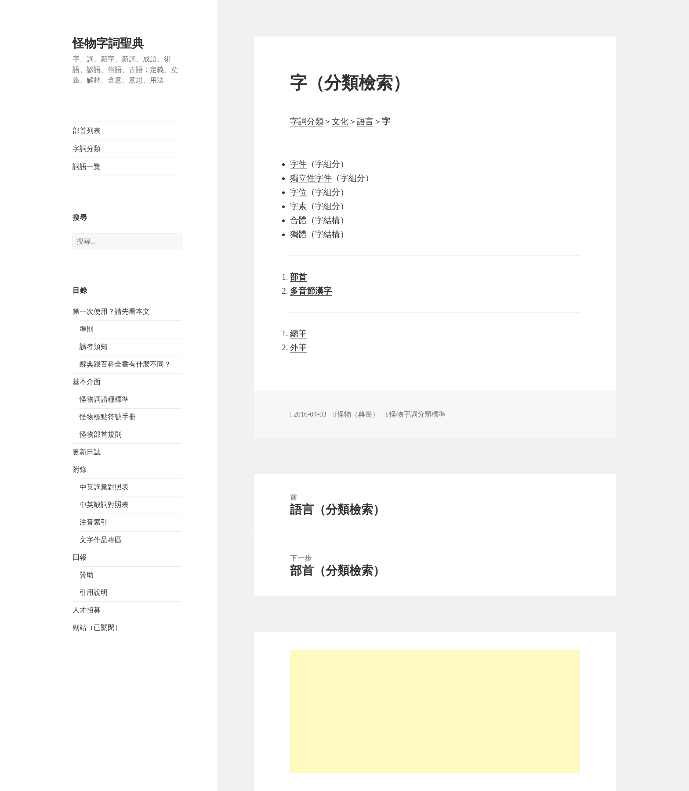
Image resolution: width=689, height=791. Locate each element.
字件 (298, 164)
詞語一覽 (87, 166)
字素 (298, 206)
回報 (80, 557)
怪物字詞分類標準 (417, 414)
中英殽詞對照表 (104, 504)
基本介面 (87, 381)
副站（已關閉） (97, 627)
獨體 (298, 234)
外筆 (298, 347)
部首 (298, 276)
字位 (298, 192)
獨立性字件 (311, 178)
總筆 (298, 333)
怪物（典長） (358, 414)
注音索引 (94, 522)
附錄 (80, 469)
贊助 (87, 575)
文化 (340, 121)
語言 (365, 121)
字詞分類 (87, 148)
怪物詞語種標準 (104, 399)
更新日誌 (87, 452)
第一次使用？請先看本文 (111, 311)
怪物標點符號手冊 (108, 417)
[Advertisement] (435, 711)
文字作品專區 (101, 539)
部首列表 (87, 130)
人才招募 (87, 610)
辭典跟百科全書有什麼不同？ (125, 364)
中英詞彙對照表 (104, 487)
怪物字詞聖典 (108, 43)
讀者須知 (94, 346)
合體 (298, 220)
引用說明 (94, 592)
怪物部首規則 (101, 434)
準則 (87, 329)
